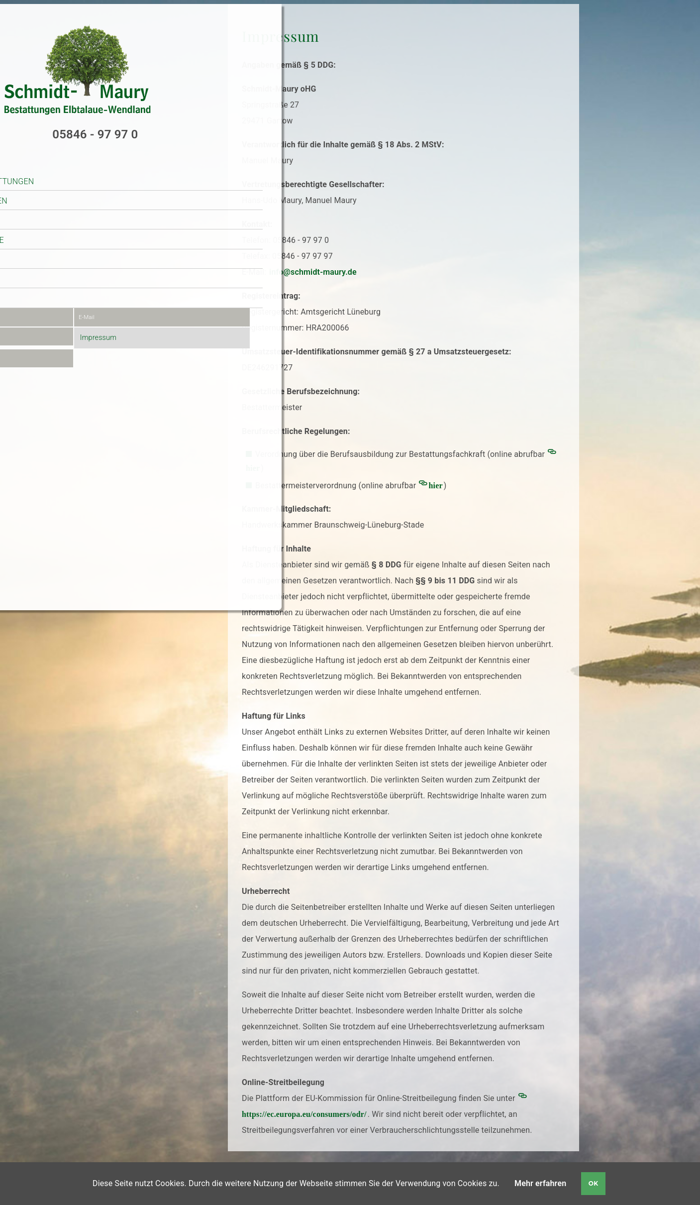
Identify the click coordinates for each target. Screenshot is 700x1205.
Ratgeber (54, 244)
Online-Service (65, 264)
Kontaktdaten (51, 303)
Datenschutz (49, 346)
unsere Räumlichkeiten (83, 186)
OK (594, 1183)
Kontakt (52, 284)
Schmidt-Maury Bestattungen (97, 166)
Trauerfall (58, 205)
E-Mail (120, 303)
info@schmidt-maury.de (313, 272)
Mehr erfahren (540, 1183)
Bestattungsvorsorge (82, 224)
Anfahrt (41, 325)
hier (436, 485)
